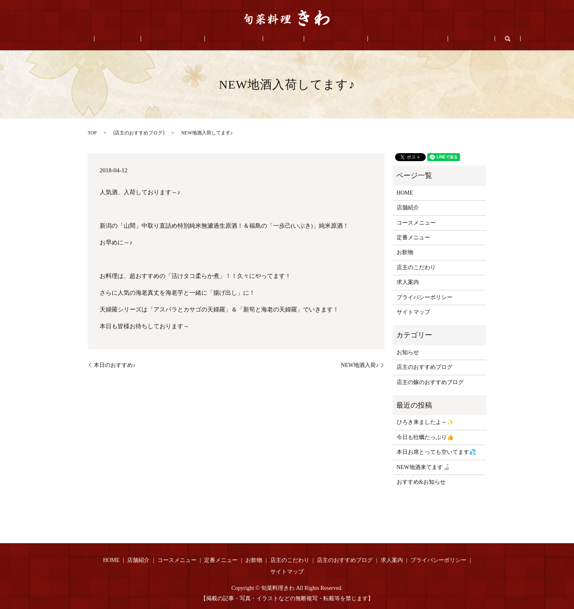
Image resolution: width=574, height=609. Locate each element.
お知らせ (408, 352)
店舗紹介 (146, 39)
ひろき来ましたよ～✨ (425, 422)
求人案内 (432, 39)
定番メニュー (239, 39)
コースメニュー (189, 39)
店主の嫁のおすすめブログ (430, 382)
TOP (92, 133)
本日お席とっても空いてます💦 (436, 452)
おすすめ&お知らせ (421, 482)
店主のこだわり (319, 39)
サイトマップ (413, 312)
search (463, 39)
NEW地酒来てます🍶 (423, 467)
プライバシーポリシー (424, 297)
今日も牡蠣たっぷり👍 (425, 437)
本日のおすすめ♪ (115, 365)
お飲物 (278, 39)
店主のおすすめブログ (380, 39)
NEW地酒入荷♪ (360, 365)
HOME (113, 39)
